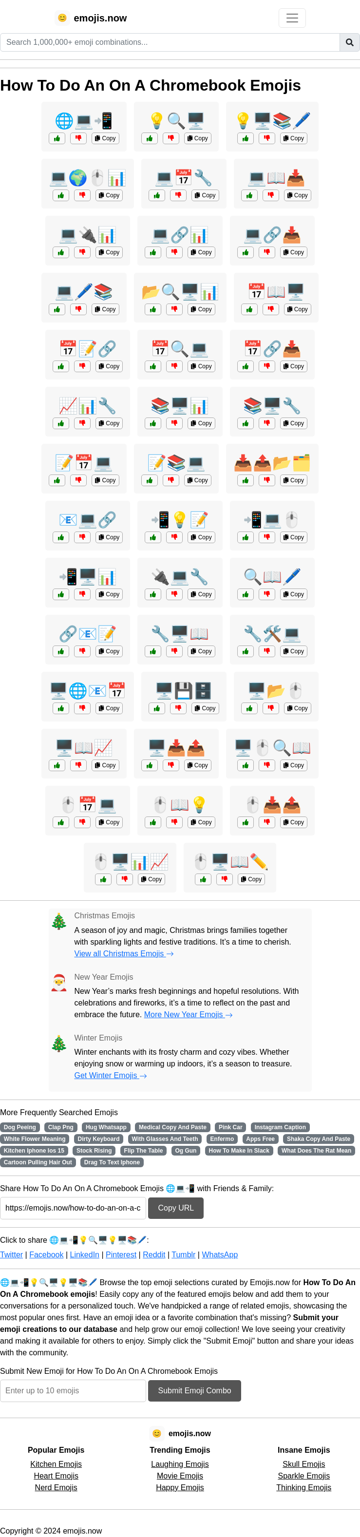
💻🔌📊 (87, 235)
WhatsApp (220, 1255)
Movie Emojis (180, 1476)
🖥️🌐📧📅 (88, 691)
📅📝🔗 (87, 349)
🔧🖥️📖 (180, 634)
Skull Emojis (304, 1464)
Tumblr (183, 1255)
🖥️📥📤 (176, 748)
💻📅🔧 (183, 178)
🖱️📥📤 (272, 805)
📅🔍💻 (180, 349)
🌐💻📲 (84, 121)
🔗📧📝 (87, 634)
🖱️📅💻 (87, 805)
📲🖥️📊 (87, 577)
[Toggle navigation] (292, 18)
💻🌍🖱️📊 (88, 178)
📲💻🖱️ (272, 520)
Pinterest (121, 1255)
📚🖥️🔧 (272, 406)
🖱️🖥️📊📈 (130, 862)
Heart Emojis (56, 1476)
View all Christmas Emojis (124, 953)
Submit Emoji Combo (194, 1390)
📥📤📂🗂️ (272, 463)
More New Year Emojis (188, 1014)
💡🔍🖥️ (176, 121)
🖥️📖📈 (84, 748)
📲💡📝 (180, 520)
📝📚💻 (176, 463)
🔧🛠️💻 (272, 634)
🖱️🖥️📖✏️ (230, 862)
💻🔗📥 (272, 235)
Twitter (11, 1255)
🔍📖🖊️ (272, 577)
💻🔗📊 (180, 235)
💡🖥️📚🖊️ (272, 121)
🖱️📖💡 (180, 805)
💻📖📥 (276, 178)
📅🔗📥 (272, 349)
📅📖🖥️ (276, 292)
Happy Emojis (180, 1487)
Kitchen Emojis (56, 1464)
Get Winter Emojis (111, 1075)
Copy (105, 138)
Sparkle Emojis (304, 1476)
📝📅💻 (84, 463)
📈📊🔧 (87, 406)
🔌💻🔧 (180, 577)
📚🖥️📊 (180, 406)
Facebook (46, 1255)
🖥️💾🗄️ (183, 691)
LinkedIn (84, 1255)
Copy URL (176, 1208)
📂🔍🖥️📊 (180, 292)
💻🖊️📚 (84, 292)
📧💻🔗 (87, 520)
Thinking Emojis (303, 1487)
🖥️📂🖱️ (276, 691)
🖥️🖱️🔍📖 (272, 748)
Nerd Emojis (56, 1487)
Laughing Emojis (179, 1464)
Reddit (154, 1255)
